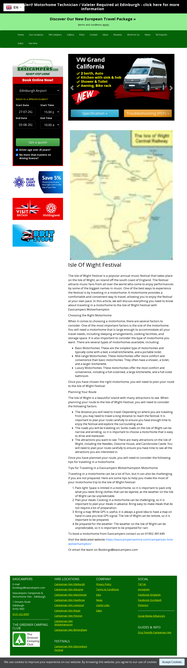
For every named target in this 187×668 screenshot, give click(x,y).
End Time (46, 118)
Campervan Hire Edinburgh (69, 584)
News (148, 34)
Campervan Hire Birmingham (70, 629)
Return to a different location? (32, 99)
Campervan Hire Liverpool (69, 605)
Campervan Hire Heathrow (69, 600)
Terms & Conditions (107, 589)
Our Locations (36, 34)
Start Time (47, 105)
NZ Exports (161, 34)
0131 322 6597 (21, 614)
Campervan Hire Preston (68, 615)
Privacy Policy (103, 584)
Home (21, 34)
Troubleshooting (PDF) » (148, 113)
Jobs (98, 594)
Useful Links (103, 605)
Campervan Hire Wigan (67, 610)
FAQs (82, 34)
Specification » (94, 113)
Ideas (105, 34)
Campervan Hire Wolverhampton (63, 622)
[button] (76, 87)
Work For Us (133, 34)
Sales (20, 43)
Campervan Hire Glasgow (68, 589)
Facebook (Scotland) (150, 600)
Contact (93, 34)
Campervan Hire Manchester (70, 594)
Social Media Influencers (151, 616)
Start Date (22, 105)
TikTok (142, 584)
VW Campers (55, 34)
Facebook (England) (149, 594)
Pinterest (143, 605)
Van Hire (33, 43)
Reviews (117, 34)
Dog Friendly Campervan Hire (154, 632)
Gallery (70, 34)
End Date (21, 118)
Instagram (144, 589)
